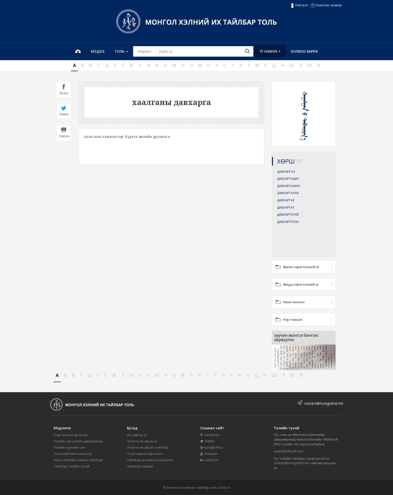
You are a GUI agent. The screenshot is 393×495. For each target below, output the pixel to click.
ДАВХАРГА (286, 171)
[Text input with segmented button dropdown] (204, 51)
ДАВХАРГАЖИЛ (288, 186)
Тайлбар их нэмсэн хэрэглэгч (150, 460)
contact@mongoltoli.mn (323, 403)
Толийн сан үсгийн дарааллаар (78, 441)
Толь (121, 51)
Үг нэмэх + (270, 51)
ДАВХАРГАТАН (288, 221)
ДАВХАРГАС (286, 200)
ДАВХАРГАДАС (288, 178)
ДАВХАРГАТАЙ (288, 214)
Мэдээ (98, 51)
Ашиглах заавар (326, 5)
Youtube (208, 453)
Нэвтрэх (299, 5)
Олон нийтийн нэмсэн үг (73, 453)
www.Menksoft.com (289, 451)
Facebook (209, 435)
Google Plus (211, 447)
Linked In (209, 460)
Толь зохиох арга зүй (70, 435)
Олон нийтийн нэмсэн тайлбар (78, 460)
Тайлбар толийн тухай (71, 466)
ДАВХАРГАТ (285, 207)
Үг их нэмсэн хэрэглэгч (145, 453)
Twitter (207, 441)
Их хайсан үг (137, 435)
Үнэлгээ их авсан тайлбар (147, 447)
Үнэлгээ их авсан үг (142, 441)
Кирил (147, 51)
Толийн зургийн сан (69, 447)
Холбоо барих (304, 51)
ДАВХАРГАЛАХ (288, 193)
